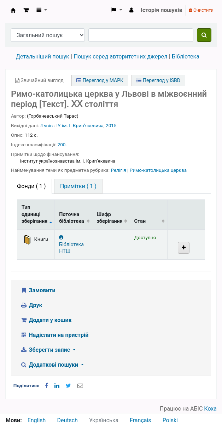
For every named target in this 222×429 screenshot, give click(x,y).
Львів (46, 125)
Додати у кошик (46, 320)
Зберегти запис (45, 349)
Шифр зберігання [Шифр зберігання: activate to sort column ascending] (109, 217)
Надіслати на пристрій (54, 335)
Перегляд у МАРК (99, 80)
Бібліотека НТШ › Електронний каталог (13, 10)
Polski (170, 420)
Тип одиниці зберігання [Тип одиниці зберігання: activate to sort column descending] (34, 214)
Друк (31, 305)
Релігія (119, 170)
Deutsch (67, 420)
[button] (26, 10)
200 (62, 144)
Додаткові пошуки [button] (50, 364)
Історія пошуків (161, 10)
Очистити (201, 10)
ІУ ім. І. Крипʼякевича (80, 125)
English (37, 420)
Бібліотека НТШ (71, 244)
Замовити (37, 290)
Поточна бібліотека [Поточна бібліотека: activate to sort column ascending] (71, 217)
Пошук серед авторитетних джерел (121, 56)
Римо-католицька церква (158, 170)
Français (140, 420)
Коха (210, 408)
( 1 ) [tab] (31, 186)
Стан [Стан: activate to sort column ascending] (140, 221)
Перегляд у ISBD (158, 80)
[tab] (78, 186)
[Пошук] (204, 35)
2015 (111, 125)
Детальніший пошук (42, 56)
